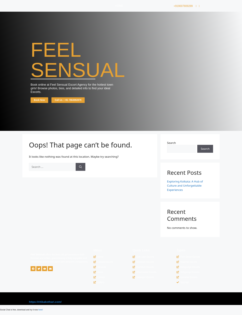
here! (40, 310)
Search (171, 143)
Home (119, 5)
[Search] (80, 167)
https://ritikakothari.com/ (45, 302)
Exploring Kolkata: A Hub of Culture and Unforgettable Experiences (185, 186)
